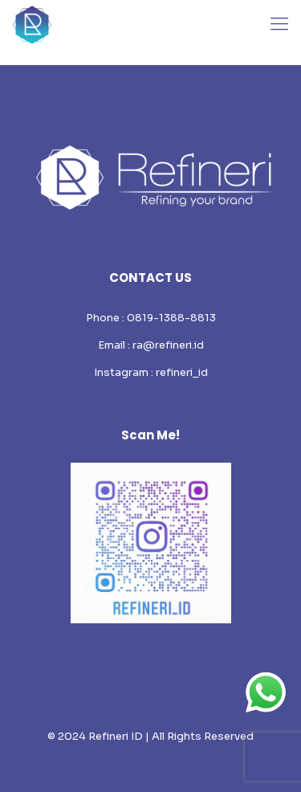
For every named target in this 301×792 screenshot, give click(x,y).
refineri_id (182, 372)
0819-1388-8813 (171, 318)
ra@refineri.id (168, 345)
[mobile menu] (279, 24)
